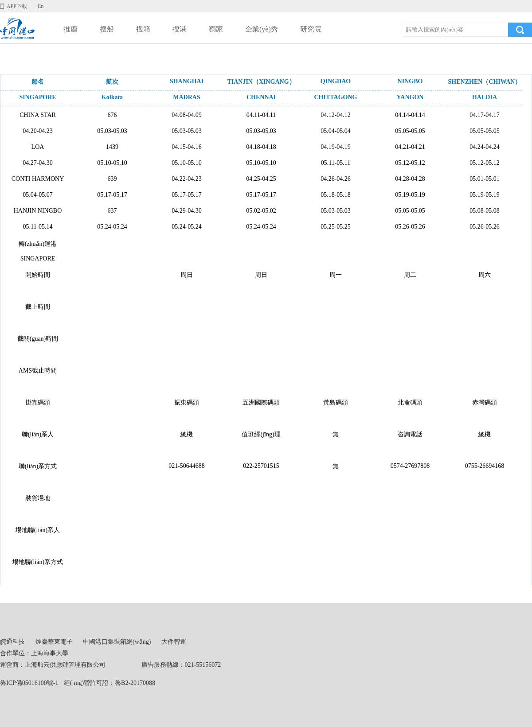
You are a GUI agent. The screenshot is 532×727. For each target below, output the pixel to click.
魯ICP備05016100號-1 (29, 683)
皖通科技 (12, 641)
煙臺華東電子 (54, 641)
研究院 (310, 29)
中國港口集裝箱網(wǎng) (117, 641)
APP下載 (17, 6)
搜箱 (143, 29)
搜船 (107, 29)
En (40, 6)
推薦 (70, 29)
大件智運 (173, 641)
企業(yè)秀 (261, 29)
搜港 (179, 29)
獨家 (216, 29)
